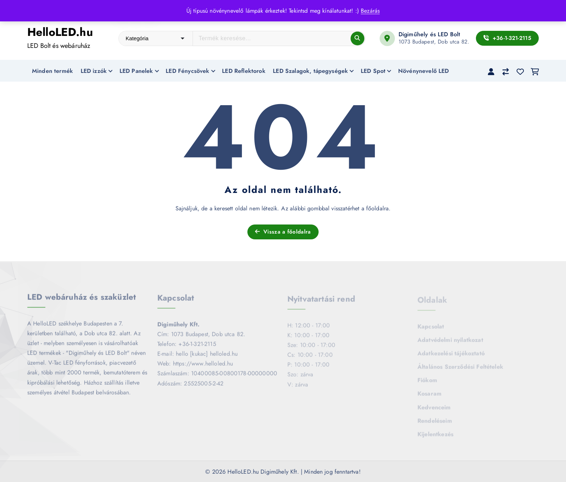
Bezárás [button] (370, 11)
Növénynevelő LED (423, 71)
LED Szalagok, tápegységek (310, 71)
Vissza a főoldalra (283, 232)
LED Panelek (136, 71)
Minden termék (52, 71)
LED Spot (373, 71)
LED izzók (94, 71)
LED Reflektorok (243, 71)
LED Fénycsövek (187, 71)
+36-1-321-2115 (507, 38)
